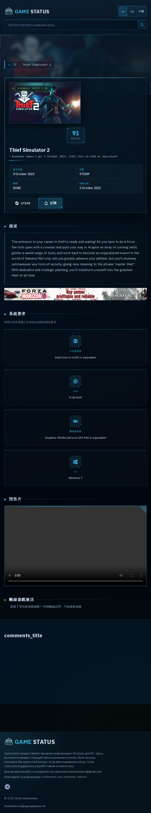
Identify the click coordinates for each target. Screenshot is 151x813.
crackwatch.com (52, 776)
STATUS (26, 11)
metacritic (69, 776)
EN (132, 11)
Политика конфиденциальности (24, 806)
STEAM (22, 203)
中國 (141, 11)
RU (123, 11)
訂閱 (50, 203)
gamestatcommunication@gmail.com (78, 771)
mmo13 (82, 776)
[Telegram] (7, 787)
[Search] (75, 24)
